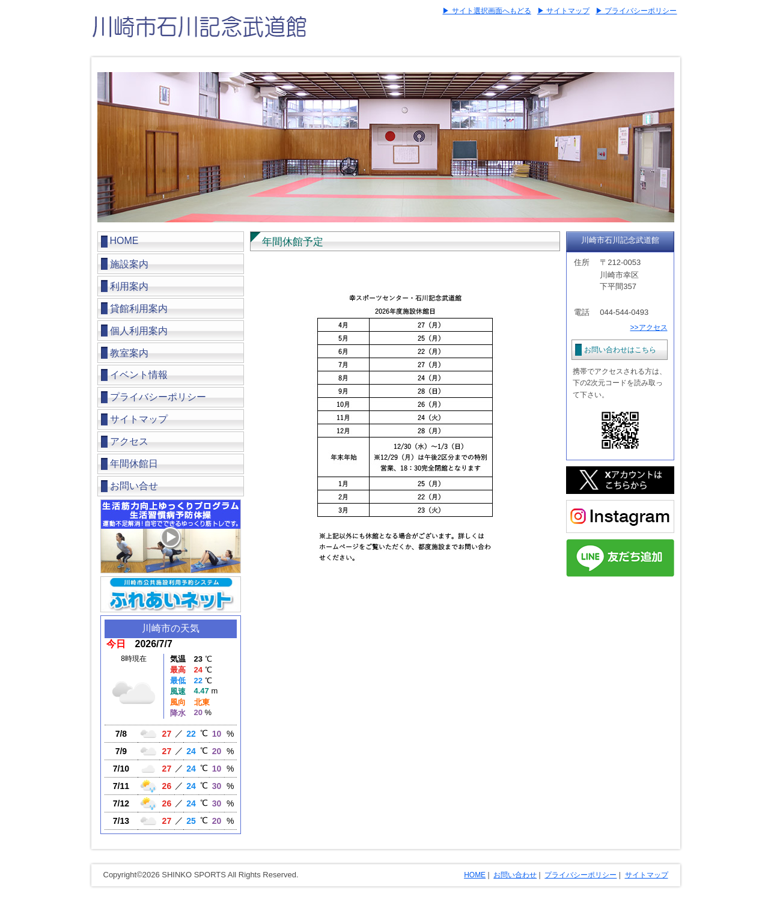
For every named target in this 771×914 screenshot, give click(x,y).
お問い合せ (134, 486)
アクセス (129, 441)
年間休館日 (134, 464)
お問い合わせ (515, 875)
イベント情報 (139, 375)
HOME (124, 241)
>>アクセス (648, 327)
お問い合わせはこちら (620, 350)
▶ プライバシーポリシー (636, 11)
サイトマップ (139, 419)
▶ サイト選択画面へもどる (486, 11)
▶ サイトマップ (563, 11)
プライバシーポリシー (158, 397)
